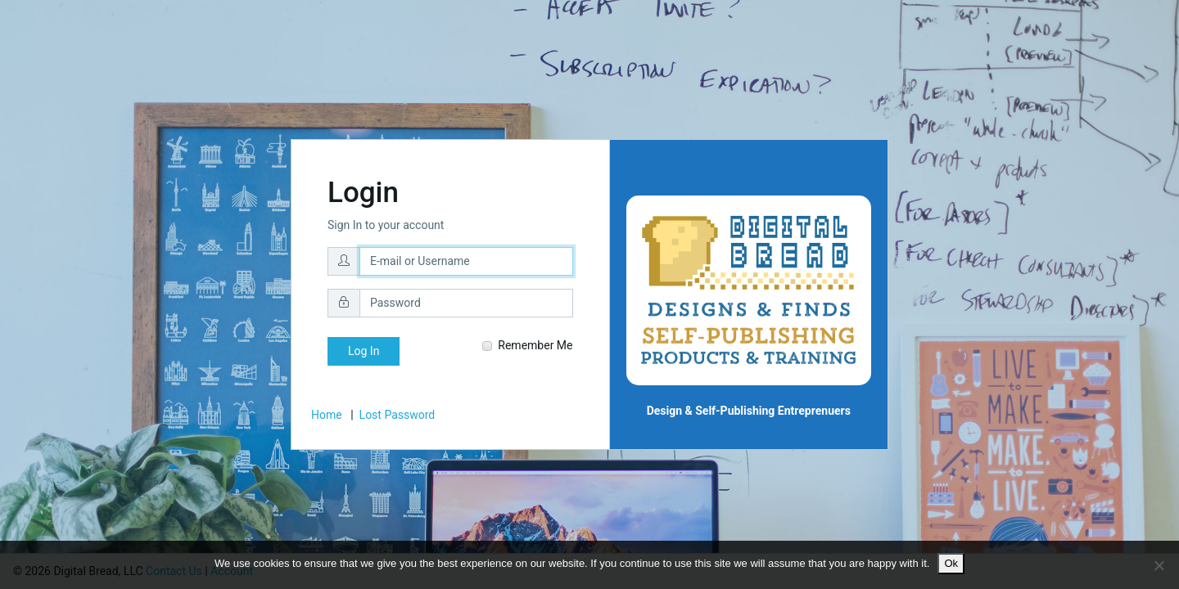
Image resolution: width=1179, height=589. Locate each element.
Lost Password (397, 414)
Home (326, 414)
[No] (1158, 565)
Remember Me (527, 345)
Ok (951, 563)
